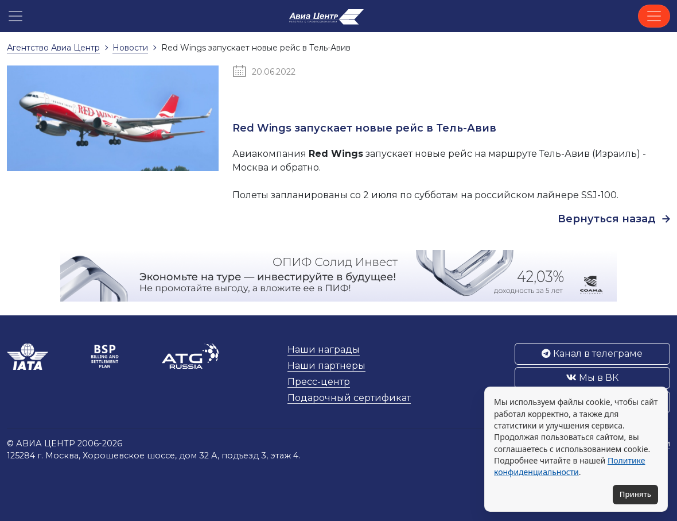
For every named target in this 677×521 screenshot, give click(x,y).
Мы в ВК (592, 377)
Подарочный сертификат (349, 397)
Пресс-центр (318, 381)
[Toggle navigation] (654, 16)
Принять (635, 494)
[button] (15, 16)
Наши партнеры (326, 365)
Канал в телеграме (592, 353)
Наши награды (323, 349)
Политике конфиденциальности (569, 466)
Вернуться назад (614, 219)
